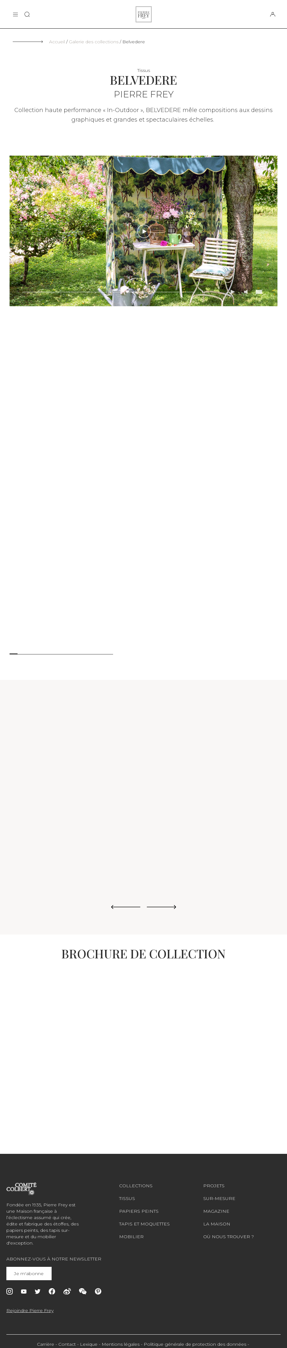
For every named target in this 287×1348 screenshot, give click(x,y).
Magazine (216, 1211)
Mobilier (131, 1236)
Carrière (45, 1344)
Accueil (57, 42)
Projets (214, 1186)
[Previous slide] (125, 907)
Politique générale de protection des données (195, 1344)
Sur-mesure (219, 1198)
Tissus (127, 1198)
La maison (216, 1224)
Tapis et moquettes (144, 1224)
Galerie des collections (93, 42)
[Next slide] (161, 907)
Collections (136, 1186)
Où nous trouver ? (228, 1236)
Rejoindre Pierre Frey (30, 1310)
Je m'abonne (29, 1273)
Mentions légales (121, 1344)
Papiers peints (139, 1211)
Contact (67, 1344)
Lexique (88, 1344)
